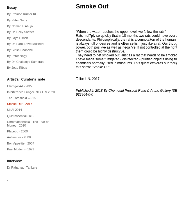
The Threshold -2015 (21, 98)
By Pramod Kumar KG (22, 14)
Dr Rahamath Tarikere (22, 167)
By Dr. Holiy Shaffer (20, 32)
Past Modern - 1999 (20, 149)
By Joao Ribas (17, 67)
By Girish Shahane (20, 50)
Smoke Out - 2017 (19, 103)
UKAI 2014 (14, 109)
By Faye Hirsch (17, 38)
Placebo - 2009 (17, 131)
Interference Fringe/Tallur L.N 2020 (31, 92)
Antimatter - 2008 (19, 137)
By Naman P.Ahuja (20, 26)
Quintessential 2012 (20, 116)
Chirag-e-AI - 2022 (20, 86)
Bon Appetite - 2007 (20, 143)
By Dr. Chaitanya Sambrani (25, 61)
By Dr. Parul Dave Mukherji (25, 43)
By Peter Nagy (17, 20)
